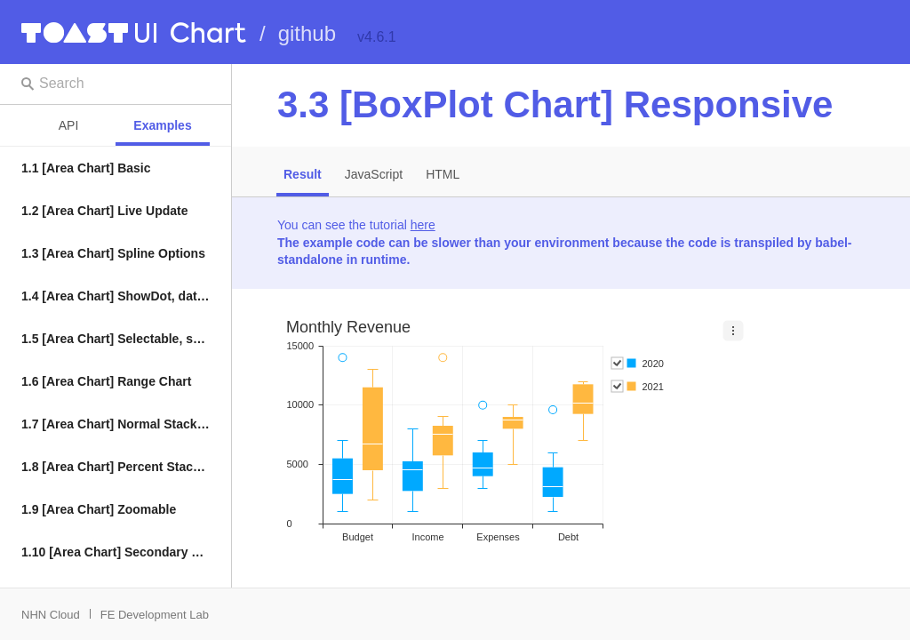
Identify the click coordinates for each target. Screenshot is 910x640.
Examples (162, 125)
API (69, 125)
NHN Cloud (50, 614)
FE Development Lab (154, 614)
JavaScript (374, 174)
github (307, 33)
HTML (442, 174)
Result (302, 174)
